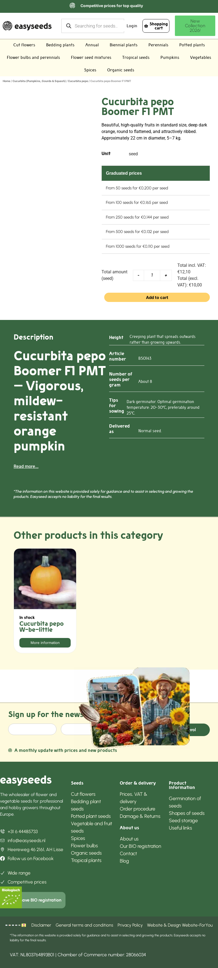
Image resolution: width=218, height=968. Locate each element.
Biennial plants (124, 44)
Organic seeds (120, 69)
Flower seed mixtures (91, 57)
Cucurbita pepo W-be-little (41, 626)
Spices (90, 69)
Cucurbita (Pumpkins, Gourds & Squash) (39, 81)
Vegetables (200, 57)
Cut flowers (24, 44)
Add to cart (157, 297)
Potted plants (192, 44)
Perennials (158, 44)
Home (6, 81)
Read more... (26, 466)
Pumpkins (169, 57)
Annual (92, 44)
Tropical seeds (136, 57)
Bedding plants (60, 44)
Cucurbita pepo (78, 81)
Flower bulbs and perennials (33, 57)
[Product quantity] (152, 275)
